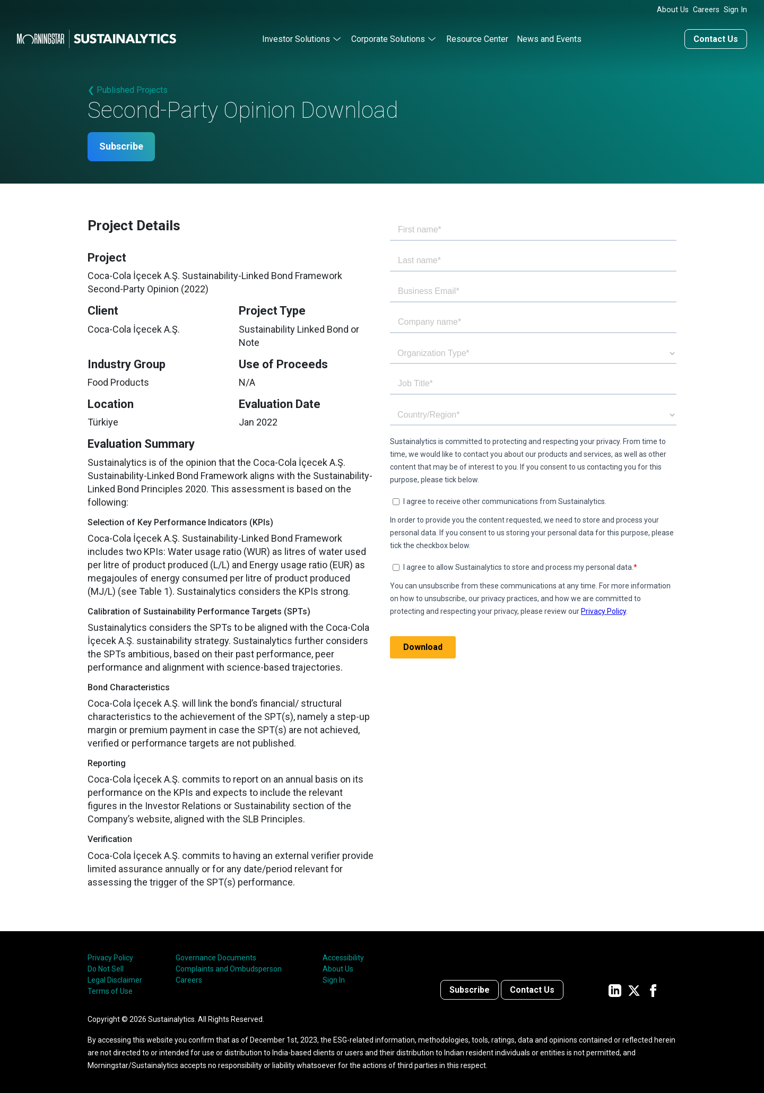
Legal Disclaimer (115, 980)
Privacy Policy (110, 957)
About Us (673, 9)
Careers (706, 9)
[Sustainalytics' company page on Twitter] (634, 990)
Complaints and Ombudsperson (229, 969)
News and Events (549, 39)
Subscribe (121, 146)
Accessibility (343, 957)
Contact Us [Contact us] (715, 39)
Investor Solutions (296, 39)
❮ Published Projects (128, 90)
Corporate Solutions (388, 39)
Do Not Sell (106, 969)
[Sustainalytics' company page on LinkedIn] (615, 990)
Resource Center (477, 39)
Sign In (735, 9)
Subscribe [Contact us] (469, 990)
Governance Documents (216, 957)
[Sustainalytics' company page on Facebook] (653, 990)
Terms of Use (110, 991)
